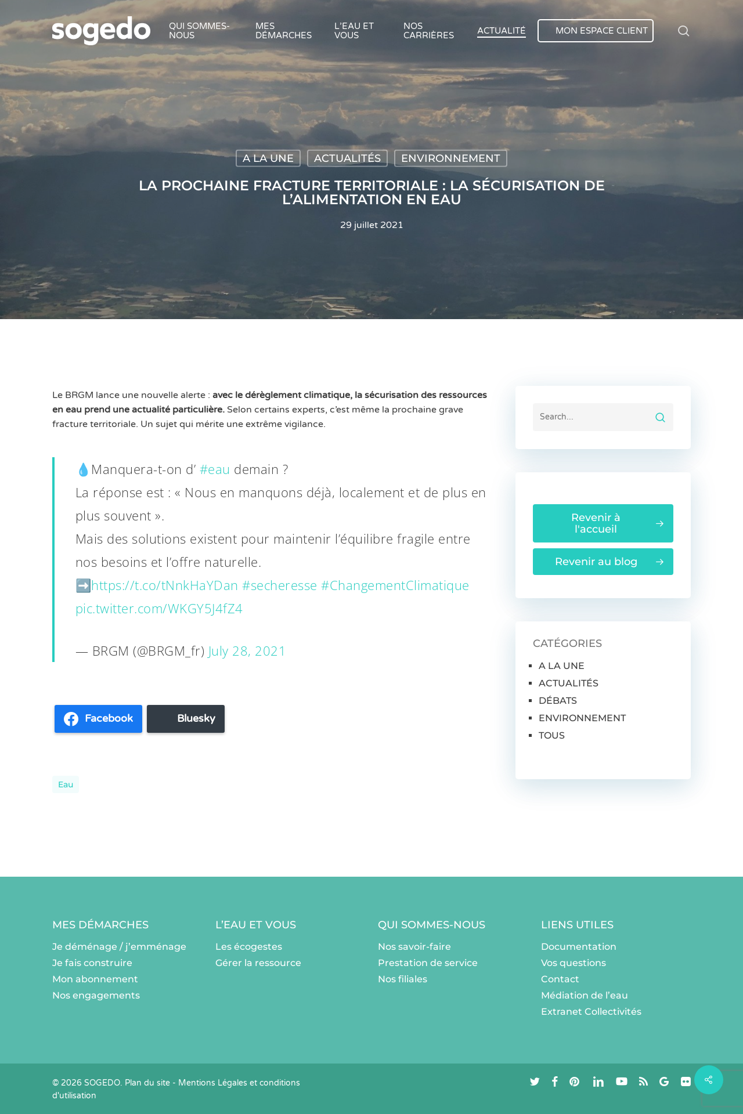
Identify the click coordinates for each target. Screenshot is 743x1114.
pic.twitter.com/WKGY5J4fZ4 (159, 608)
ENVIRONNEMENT (450, 158)
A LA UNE (268, 158)
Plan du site (147, 1083)
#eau (215, 469)
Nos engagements (96, 995)
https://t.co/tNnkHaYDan (165, 585)
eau (65, 784)
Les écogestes (248, 946)
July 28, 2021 (247, 650)
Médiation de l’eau (584, 995)
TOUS (552, 735)
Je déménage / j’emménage (119, 946)
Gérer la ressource (258, 962)
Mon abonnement (95, 979)
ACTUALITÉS (347, 158)
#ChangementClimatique (395, 585)
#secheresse (280, 585)
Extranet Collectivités (591, 1011)
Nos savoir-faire (414, 946)
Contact (560, 979)
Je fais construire (92, 962)
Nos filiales (402, 979)
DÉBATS (558, 700)
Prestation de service (428, 962)
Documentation (578, 946)
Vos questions (573, 962)
